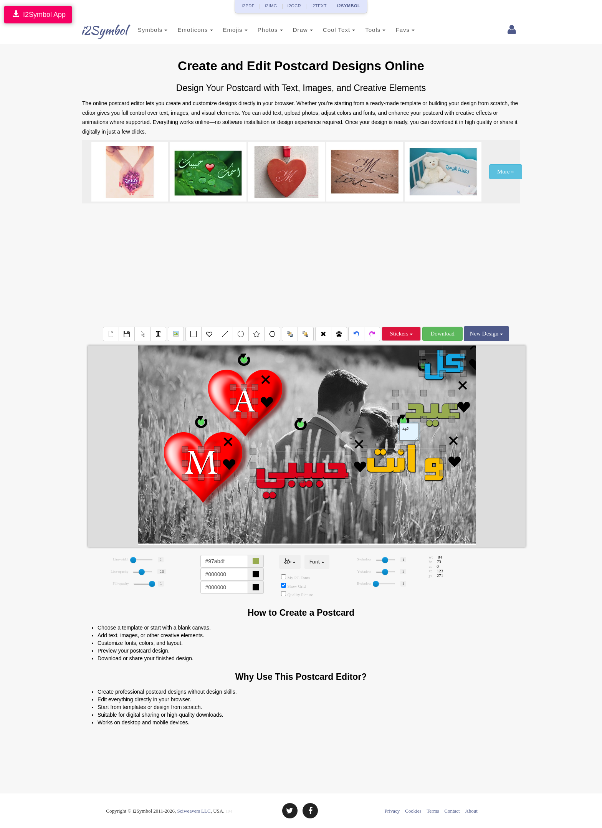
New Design (486, 334)
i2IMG (271, 5)
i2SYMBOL (348, 5)
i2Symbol (97, 30)
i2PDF (248, 5)
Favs (397, 29)
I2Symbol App (38, 14)
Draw (294, 29)
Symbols (144, 29)
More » (505, 172)
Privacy (392, 811)
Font (316, 561)
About (471, 811)
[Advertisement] (301, 265)
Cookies (413, 811)
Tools (367, 29)
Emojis (227, 29)
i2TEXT (319, 5)
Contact (452, 811)
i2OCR (294, 5)
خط (290, 561)
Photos (262, 29)
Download (442, 334)
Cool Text (330, 29)
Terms (433, 811)
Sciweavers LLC (194, 811)
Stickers (401, 334)
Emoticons (187, 29)
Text (409, 432)
